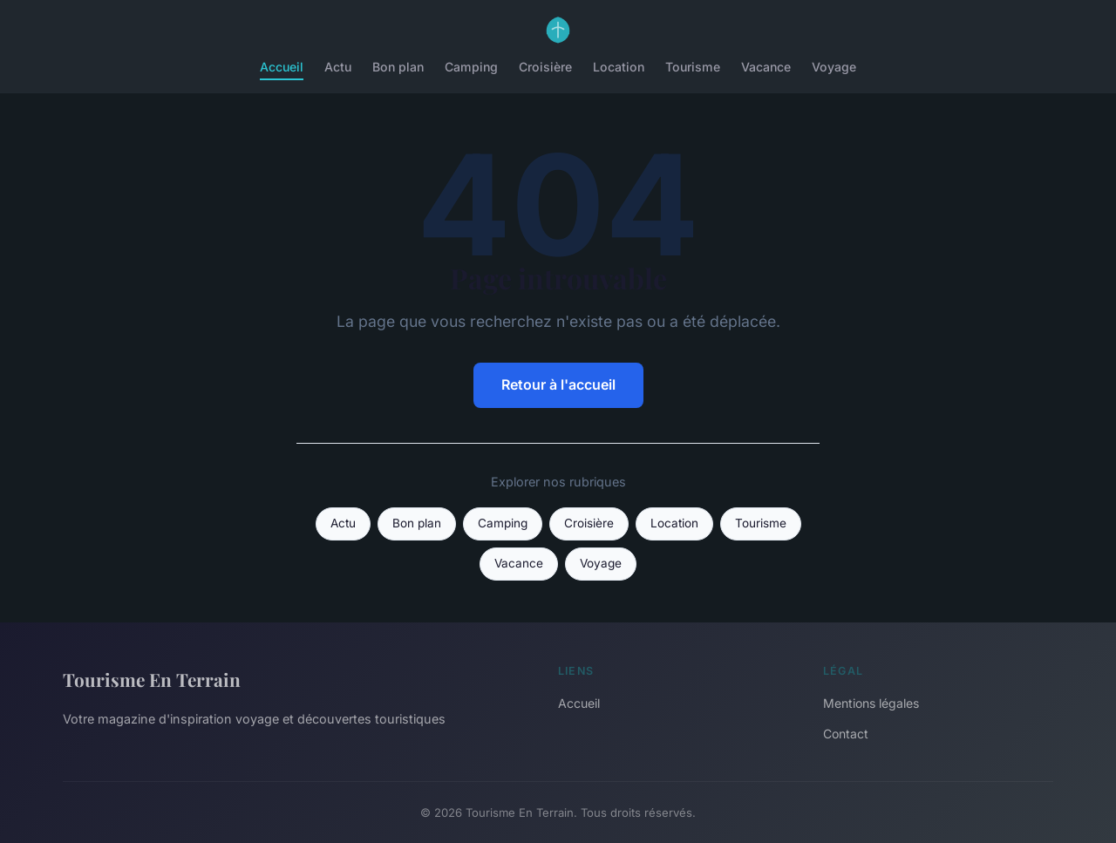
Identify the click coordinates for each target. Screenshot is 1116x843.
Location (618, 66)
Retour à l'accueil (558, 384)
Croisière (545, 66)
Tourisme (692, 66)
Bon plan (398, 66)
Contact (845, 733)
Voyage (834, 66)
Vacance (766, 66)
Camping (471, 66)
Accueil (281, 66)
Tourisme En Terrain (152, 679)
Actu (337, 66)
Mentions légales (871, 703)
